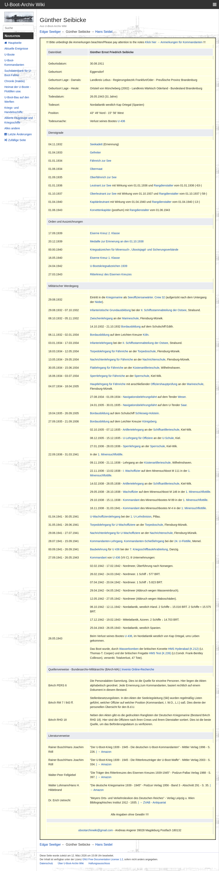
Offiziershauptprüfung (164, 384)
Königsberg (149, 421)
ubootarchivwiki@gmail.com (95, 830)
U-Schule (168, 438)
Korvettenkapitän (100, 210)
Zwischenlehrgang (101, 318)
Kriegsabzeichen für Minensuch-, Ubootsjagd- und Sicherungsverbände (134, 249)
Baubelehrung (98, 549)
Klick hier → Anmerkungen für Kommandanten (173, 42)
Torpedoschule (147, 351)
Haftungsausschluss (99, 863)
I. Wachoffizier (131, 470)
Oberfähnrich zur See (103, 177)
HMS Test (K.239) (160, 653)
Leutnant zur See (100, 185)
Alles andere (12, 128)
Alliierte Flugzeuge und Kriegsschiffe (18, 120)
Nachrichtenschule (153, 359)
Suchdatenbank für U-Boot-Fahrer (18, 73)
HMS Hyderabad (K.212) (183, 648)
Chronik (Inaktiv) (14, 81)
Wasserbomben (129, 648)
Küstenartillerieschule (146, 367)
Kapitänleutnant (99, 201)
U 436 (121, 121)
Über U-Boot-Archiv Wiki (71, 863)
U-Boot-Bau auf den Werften (16, 99)
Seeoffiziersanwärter (140, 297)
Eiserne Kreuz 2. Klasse (105, 233)
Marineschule (130, 318)
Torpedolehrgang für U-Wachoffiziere (112, 524)
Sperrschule (141, 375)
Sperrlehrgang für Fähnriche (107, 375)
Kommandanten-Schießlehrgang (144, 541)
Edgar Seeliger (50, 31)
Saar (183, 405)
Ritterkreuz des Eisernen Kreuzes (111, 274)
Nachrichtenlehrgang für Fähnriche (111, 359)
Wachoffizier (130, 491)
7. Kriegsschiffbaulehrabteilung (149, 549)
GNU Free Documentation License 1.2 (102, 859)
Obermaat (96, 168)
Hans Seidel (103, 31)
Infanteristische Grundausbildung (110, 310)
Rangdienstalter (163, 185)
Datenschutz (46, 863)
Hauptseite (15, 42)
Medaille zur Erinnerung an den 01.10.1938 (117, 241)
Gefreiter (95, 152)
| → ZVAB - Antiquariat (152, 802)
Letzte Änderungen (20, 134)
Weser (181, 396)
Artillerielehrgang (133, 429)
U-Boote (9, 54)
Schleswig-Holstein (147, 413)
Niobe (98, 302)
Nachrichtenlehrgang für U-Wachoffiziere (115, 533)
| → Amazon (103, 751)
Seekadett (96, 144)
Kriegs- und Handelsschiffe (13, 110)
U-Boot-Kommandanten (14, 62)
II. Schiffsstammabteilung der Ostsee (163, 310)
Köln (146, 334)
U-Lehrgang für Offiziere (138, 438)
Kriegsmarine (114, 297)
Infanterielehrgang (101, 342)
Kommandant (131, 500)
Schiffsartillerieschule (166, 429)
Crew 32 (160, 297)
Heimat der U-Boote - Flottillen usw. (17, 89)
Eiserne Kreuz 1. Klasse (105, 257)
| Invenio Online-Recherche (137, 669)
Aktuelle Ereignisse (16, 48)
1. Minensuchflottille (110, 454)
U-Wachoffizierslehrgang (105, 516)
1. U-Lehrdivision (140, 516)
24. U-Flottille (182, 541)
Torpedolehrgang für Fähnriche (109, 351)
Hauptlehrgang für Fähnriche (107, 384)
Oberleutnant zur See (103, 193)
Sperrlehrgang (132, 446)
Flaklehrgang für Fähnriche (106, 367)
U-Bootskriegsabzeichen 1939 (108, 266)
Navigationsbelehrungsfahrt (140, 396)
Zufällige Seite (17, 140)
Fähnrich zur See (100, 160)
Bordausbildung (131, 326)
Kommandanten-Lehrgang (106, 541)
